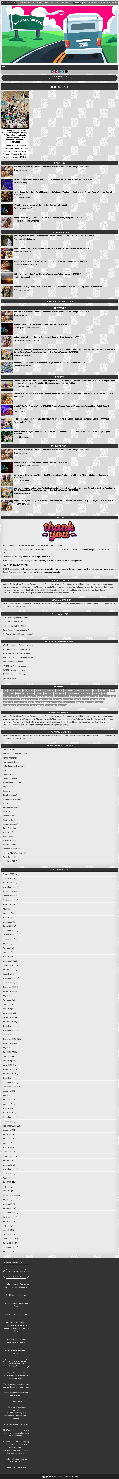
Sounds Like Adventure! (12, 799)
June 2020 (7, 1000)
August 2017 (8, 1130)
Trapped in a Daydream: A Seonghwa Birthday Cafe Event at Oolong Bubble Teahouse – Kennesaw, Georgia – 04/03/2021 (62, 419)
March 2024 (7, 878)
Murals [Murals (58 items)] (102, 699)
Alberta (5, 604)
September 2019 (9, 1039)
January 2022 (8, 926)
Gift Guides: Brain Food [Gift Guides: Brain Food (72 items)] (10, 696)
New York (16, 590)
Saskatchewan (109, 604)
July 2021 (6, 943)
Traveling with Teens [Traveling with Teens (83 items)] (37, 705)
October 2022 (8, 900)
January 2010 (8, 1243)
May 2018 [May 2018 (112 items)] (77, 699)
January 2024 (8, 883)
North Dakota (37, 590)
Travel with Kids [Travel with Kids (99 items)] (51, 705)
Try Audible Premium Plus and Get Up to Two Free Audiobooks (16, 1285)
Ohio (44, 590)
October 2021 (8, 939)
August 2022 (8, 904)
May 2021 (7, 952)
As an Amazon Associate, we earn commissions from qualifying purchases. (35, 545)
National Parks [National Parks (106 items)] (8, 702)
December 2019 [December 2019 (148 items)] (103, 690)
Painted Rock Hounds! (11, 807)
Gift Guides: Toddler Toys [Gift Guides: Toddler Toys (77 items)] (11, 699)
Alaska (12, 584)
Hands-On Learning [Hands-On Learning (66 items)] (45, 699)
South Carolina (88, 590)
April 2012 (7, 1191)
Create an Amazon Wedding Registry (16, 1352)
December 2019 (9, 1026)
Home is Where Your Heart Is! (14, 853)
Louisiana (6, 587)
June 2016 (7, 1139)
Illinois (87, 584)
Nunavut (23, 606)
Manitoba (25, 604)
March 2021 (7, 961)
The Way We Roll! (10, 774)
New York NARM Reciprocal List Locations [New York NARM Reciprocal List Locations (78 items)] (48, 702)
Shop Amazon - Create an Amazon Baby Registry (16, 1341)
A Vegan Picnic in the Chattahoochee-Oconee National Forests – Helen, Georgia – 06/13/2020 (51, 248)
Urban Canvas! (8, 811)
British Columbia (15, 604)
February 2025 (8, 874)
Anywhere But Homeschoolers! (15, 753)
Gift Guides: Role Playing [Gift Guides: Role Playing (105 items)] (107, 696)
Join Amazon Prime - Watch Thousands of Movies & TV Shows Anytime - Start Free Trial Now (16, 1327)
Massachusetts (29, 587)
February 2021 (8, 965)
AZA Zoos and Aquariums (13, 661)
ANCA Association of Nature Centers (17, 653)
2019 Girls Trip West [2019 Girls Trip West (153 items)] (14, 690)
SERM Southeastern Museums (15, 674)
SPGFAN (30, 556)
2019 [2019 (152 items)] (4, 690)
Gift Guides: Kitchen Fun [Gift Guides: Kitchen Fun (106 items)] (45, 696)
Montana (72, 587)
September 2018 (9, 1086)
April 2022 (7, 917)
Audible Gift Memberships (16, 1295)
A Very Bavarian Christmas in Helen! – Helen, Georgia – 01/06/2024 (40, 205)
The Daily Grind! (9, 749)
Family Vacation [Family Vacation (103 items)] (59, 693)
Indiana (93, 584)
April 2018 (7, 1108)
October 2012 (8, 1173)
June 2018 (7, 1100)
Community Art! (9, 815)
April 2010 (7, 1230)
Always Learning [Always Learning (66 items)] (28, 690)
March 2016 (7, 1152)
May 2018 (7, 1104)
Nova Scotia (69, 604)
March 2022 (7, 922)
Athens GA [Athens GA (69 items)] (59, 690)
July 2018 (6, 1095)
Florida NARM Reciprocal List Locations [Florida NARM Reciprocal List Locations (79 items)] (79, 693)
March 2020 (7, 1013)
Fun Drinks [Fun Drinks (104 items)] (96, 693)
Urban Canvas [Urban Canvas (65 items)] (62, 705)
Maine (12, 587)
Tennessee (110, 590)
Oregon (58, 590)
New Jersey (108, 587)
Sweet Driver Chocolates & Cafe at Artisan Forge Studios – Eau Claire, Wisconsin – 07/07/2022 (51, 362)
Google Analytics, (9, 572)
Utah (10, 593)
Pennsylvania (66, 590)
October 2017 (8, 1121)
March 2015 (7, 1165)
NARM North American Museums (16, 666)
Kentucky (110, 584)
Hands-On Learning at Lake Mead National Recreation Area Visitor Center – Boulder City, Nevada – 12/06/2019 (58, 286)
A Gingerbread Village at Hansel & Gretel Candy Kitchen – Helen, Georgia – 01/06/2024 (48, 217)
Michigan (39, 587)
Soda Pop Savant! (10, 795)
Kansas (104, 584)
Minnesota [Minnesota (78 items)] (94, 699)
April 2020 (7, 1008)
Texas (5, 593)
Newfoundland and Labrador (53, 604)
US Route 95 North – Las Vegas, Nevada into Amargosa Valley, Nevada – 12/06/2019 (47, 274)
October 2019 (8, 1034)
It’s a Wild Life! (8, 832)
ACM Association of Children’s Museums (18, 645)
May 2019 (7, 1056)
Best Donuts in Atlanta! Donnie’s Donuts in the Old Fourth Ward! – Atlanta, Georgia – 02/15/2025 (51, 167)
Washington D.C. (67, 593)
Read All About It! (9, 840)
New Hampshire (96, 587)
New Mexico (8, 590)
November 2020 (9, 978)
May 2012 (7, 1186)
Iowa (98, 584)
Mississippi (56, 587)
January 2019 (8, 1073)
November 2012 (9, 1169)
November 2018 (9, 1082)
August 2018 (8, 1091)
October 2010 (8, 1217)
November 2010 (9, 1212)
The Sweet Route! (10, 778)
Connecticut (49, 584)
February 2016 (8, 1156)
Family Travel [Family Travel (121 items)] (48, 693)
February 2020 (8, 1017)
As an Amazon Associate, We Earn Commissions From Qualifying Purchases (16, 1273)
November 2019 (9, 1030)
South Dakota (100, 590)
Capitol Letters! (9, 820)
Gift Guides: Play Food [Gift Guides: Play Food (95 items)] (61, 696)
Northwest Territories (11, 606)
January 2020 (8, 1021)
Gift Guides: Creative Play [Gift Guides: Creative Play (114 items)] (27, 696)
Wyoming (57, 593)
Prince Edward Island (88, 604)
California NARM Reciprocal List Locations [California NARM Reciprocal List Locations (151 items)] (78, 690)
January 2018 (8, 1113)
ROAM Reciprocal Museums (14, 670)
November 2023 (9, 887)
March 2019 (7, 1065)
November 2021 (9, 935)
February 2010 (8, 1238)
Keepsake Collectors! (11, 849)
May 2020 (7, 1004)
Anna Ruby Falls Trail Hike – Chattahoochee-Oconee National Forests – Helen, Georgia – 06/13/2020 (54, 236)
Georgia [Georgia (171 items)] (104, 693)
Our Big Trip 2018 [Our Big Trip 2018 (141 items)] (68, 702)
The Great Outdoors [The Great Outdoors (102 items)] (9, 705)
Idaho (82, 584)
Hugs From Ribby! (10, 861)
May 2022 (7, 913)
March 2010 (7, 1234)
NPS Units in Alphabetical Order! (15, 617)
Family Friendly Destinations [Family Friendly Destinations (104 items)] (25, 693)
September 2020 (9, 987)
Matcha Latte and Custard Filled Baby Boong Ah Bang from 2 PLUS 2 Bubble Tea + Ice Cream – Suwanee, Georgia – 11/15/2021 (64, 393)
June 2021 (7, 948)
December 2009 (9, 1247)
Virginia (22, 593)
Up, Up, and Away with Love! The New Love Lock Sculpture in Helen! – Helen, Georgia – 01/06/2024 (53, 179)
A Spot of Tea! (8, 786)
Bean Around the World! (12, 782)
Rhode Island (77, 590)
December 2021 (9, 930)
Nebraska (80, 587)
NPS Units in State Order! (12, 622)
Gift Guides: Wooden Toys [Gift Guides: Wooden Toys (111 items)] (29, 699)
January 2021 (8, 969)
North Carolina (26, 590)
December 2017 (9, 1117)
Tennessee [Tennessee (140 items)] (99, 702)
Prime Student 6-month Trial (16, 1314)
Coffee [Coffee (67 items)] (95, 690)
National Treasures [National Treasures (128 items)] (21, 702)
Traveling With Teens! (11, 762)
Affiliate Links (29, 549)
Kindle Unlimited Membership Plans (16, 1305)
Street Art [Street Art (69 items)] (79, 702)
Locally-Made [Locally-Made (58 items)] (57, 699)
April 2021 (7, 956)
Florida (65, 584)
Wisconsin (49, 593)
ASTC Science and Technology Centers (18, 657)
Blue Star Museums (10, 678)
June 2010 (7, 1221)
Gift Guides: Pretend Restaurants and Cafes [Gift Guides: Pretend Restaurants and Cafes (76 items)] (84, 696)
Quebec (100, 604)
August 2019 (8, 1043)
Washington (29, 593)
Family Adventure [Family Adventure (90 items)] (8, 693)
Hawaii (77, 584)
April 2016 (7, 1147)
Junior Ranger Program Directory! (16, 630)
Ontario (77, 604)
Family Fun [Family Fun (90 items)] (39, 693)
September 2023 (9, 891)
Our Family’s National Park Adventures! (18, 634)
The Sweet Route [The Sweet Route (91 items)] (23, 705)
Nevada (87, 587)
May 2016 (7, 1143)
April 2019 (7, 1060)
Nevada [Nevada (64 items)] (31, 702)
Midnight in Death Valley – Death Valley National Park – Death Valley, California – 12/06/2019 (50, 261)
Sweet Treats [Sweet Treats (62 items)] (89, 702)
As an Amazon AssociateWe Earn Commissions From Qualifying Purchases (59, 78)
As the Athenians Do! (11, 758)
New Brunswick (35, 604)
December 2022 (9, 896)
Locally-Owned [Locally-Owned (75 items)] (67, 699)
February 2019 (8, 1069)
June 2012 (7, 1182)
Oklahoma (51, 590)
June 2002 (7, 1251)
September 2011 (9, 1195)
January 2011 (8, 1208)
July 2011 (6, 1199)
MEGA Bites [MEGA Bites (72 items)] (85, 699)
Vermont (15, 593)
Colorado (41, 584)
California (33, 584)
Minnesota (47, 587)
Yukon (29, 606)
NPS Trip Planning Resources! (14, 626)
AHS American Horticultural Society (16, 649)
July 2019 (6, 1047)
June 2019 (7, 1052)
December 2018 (9, 1078)
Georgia (71, 584)
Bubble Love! (8, 791)
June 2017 (7, 1134)
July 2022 (6, 909)
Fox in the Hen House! (11, 857)
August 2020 (8, 991)
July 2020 (6, 995)
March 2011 (7, 1204)
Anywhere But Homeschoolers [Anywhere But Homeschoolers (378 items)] (44, 690)
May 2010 (7, 1225)
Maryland (19, 587)
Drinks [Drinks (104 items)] (112, 690)
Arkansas (25, 584)
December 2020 (9, 974)
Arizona (19, 584)
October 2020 (8, 982)
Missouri (65, 587)
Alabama (6, 584)
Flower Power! (8, 836)
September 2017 (9, 1126)
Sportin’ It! (7, 803)
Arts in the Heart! (9, 844)
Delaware (58, 584)
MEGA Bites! (8, 770)
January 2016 (8, 1160)
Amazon (109, 569)
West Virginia (40, 593)
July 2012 (6, 1178)
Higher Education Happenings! (14, 766)
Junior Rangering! (9, 828)
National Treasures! (10, 824)
